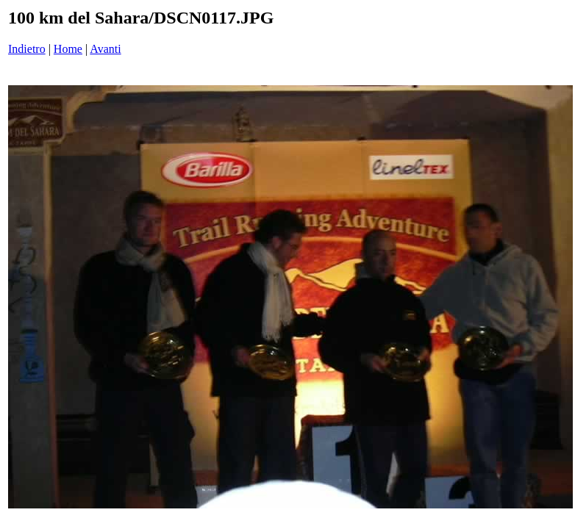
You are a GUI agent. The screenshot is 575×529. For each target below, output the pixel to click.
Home (68, 49)
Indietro (27, 49)
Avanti (105, 49)
